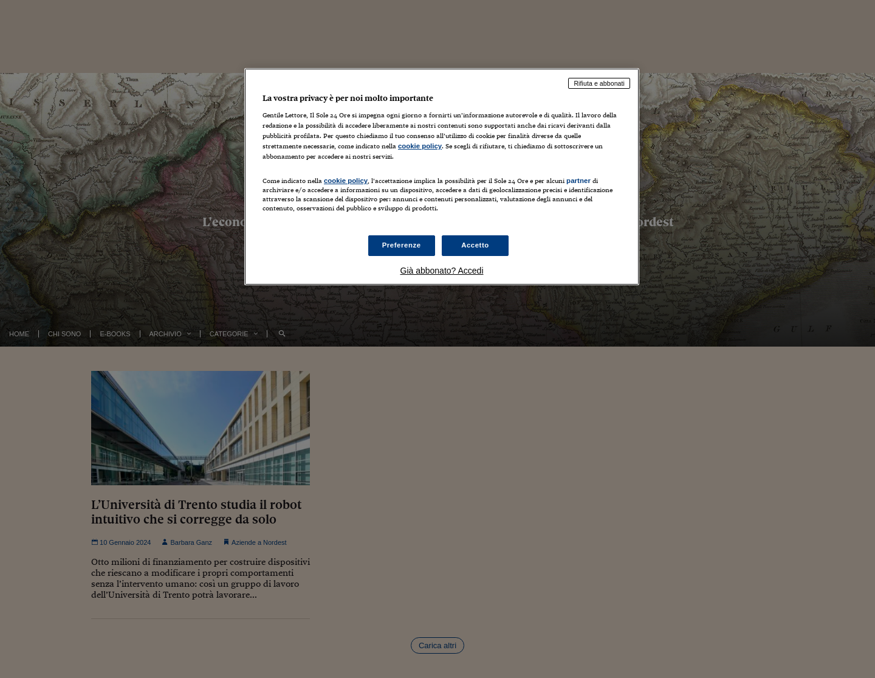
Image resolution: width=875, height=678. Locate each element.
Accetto (475, 245)
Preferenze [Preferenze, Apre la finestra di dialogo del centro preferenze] (401, 245)
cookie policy (420, 146)
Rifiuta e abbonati (599, 83)
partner (578, 180)
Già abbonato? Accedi (442, 270)
